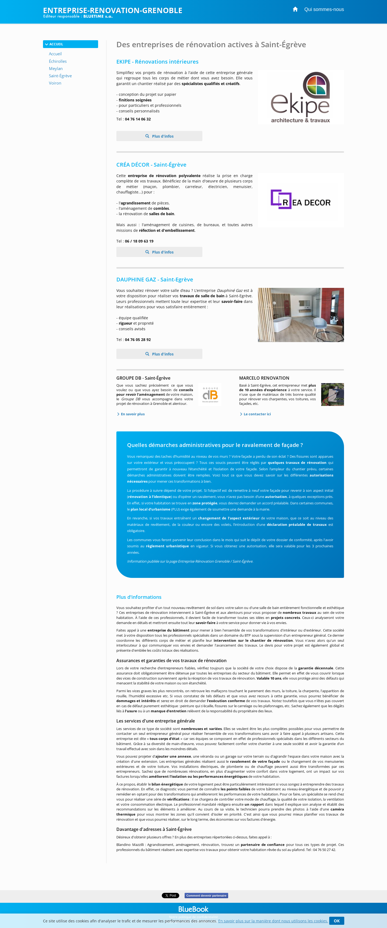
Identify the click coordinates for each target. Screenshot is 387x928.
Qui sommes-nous (324, 9)
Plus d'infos (162, 136)
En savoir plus (132, 414)
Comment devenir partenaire (206, 895)
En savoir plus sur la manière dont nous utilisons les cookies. (273, 920)
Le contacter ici (257, 414)
